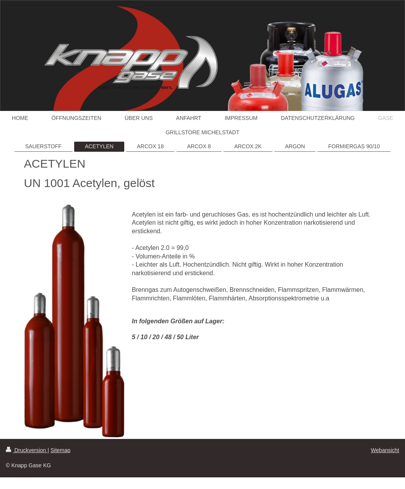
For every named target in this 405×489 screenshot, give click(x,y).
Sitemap (60, 450)
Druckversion (26, 450)
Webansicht (385, 450)
